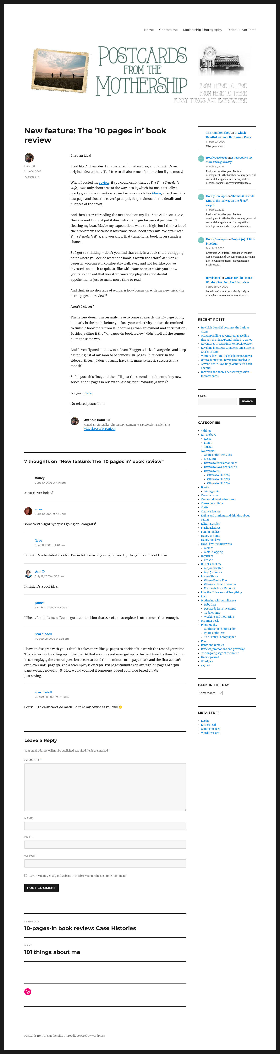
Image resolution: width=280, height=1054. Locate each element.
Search (202, 395)
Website (30, 855)
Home (149, 30)
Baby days (210, 604)
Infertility (207, 556)
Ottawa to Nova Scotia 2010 (220, 467)
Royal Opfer (213, 278)
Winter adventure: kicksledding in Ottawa (226, 356)
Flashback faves (211, 527)
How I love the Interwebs (216, 544)
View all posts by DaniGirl (99, 428)
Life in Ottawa (209, 576)
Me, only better (213, 568)
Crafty (204, 507)
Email (28, 837)
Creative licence (210, 511)
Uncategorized (210, 657)
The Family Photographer (220, 637)
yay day (205, 665)
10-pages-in (31, 176)
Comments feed (210, 729)
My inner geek (210, 620)
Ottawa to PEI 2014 (218, 475)
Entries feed (208, 724)
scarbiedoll (43, 634)
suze (38, 509)
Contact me (168, 30)
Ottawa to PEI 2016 (218, 483)
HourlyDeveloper (216, 157)
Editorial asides (210, 523)
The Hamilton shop (218, 132)
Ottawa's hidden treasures (220, 584)
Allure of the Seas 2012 (218, 455)
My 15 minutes (213, 572)
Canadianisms (209, 495)
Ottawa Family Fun (215, 580)
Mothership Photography (202, 30)
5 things (206, 430)
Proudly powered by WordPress (86, 1035)
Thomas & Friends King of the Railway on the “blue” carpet (230, 201)
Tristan (208, 446)
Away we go (208, 451)
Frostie (208, 560)
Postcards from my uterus (220, 608)
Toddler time (212, 612)
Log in (205, 720)
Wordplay (207, 661)
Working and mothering (219, 616)
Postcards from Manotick (219, 588)
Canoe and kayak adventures (218, 499)
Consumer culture (212, 503)
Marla (156, 193)
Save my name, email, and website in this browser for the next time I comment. (78, 876)
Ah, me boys (208, 434)
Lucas (207, 438)
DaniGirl (29, 165)
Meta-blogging (213, 552)
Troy (38, 540)
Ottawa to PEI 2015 (218, 479)
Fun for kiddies (210, 531)
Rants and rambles (212, 645)
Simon (208, 442)
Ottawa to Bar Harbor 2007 (220, 463)
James (39, 603)
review (104, 182)
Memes (208, 548)
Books (205, 487)
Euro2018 (210, 459)
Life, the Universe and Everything (221, 592)
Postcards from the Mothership (43, 1035)
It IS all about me (211, 564)
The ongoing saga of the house (220, 653)
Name (28, 818)
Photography (209, 625)
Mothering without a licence (218, 600)
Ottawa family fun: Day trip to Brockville (225, 360)
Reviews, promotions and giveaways (223, 649)
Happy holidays (210, 540)
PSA (203, 641)
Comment (33, 760)
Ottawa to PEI (212, 471)
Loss (204, 596)
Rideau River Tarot (242, 30)
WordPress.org (210, 733)
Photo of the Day (214, 633)
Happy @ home (210, 535)
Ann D (40, 572)
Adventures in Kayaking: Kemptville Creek (226, 343)
